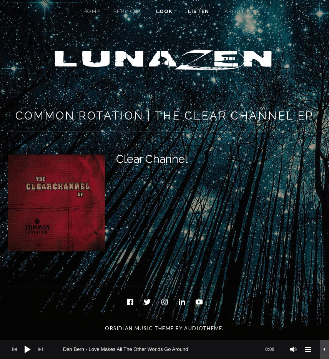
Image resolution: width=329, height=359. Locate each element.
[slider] (172, 349)
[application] (164, 349)
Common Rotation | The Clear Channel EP (164, 115)
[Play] (28, 349)
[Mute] (293, 349)
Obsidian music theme (139, 328)
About (234, 11)
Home (91, 11)
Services (127, 11)
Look (164, 11)
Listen (198, 11)
